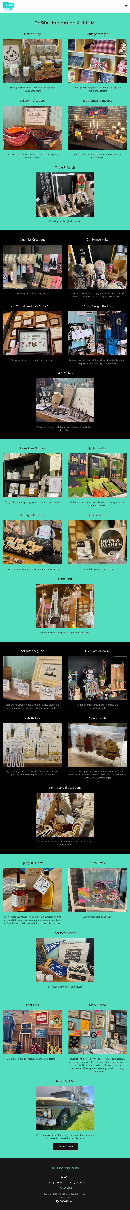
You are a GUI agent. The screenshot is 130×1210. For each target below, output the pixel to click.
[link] (8, 6)
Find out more (65, 1146)
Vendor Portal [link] (72, 1167)
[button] (126, 6)
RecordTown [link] (57, 1167)
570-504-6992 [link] (65, 1187)
